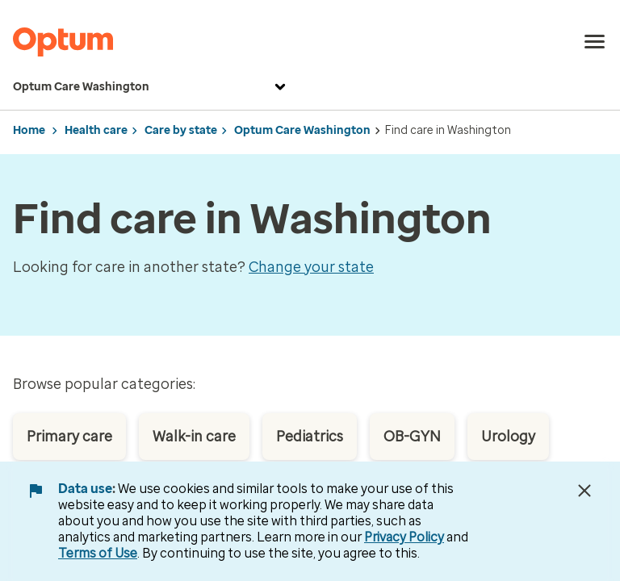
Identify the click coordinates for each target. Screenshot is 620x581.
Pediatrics (309, 436)
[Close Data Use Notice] (584, 490)
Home (29, 130)
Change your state (311, 267)
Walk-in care (194, 436)
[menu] (595, 42)
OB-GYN (412, 436)
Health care (96, 130)
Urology (508, 436)
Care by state (181, 130)
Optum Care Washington (151, 87)
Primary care (69, 436)
